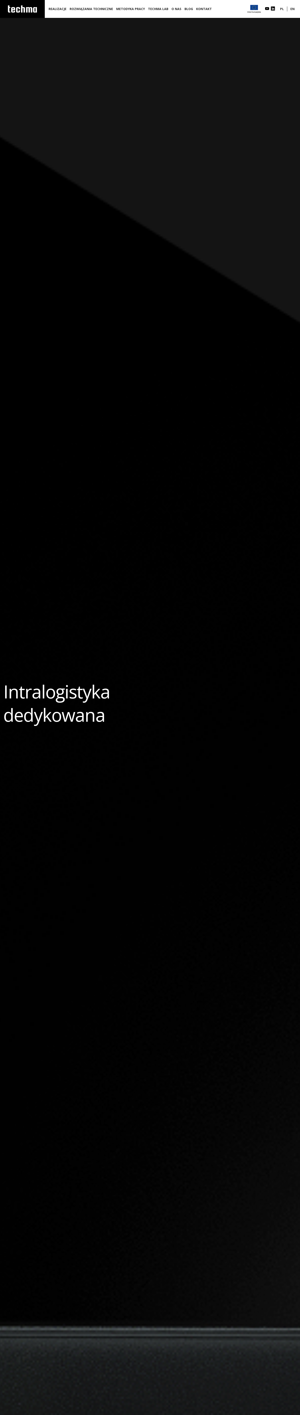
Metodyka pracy (130, 9)
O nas (176, 9)
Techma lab (158, 9)
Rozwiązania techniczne (91, 9)
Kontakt (204, 9)
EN (292, 9)
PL (282, 9)
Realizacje (57, 9)
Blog (188, 9)
